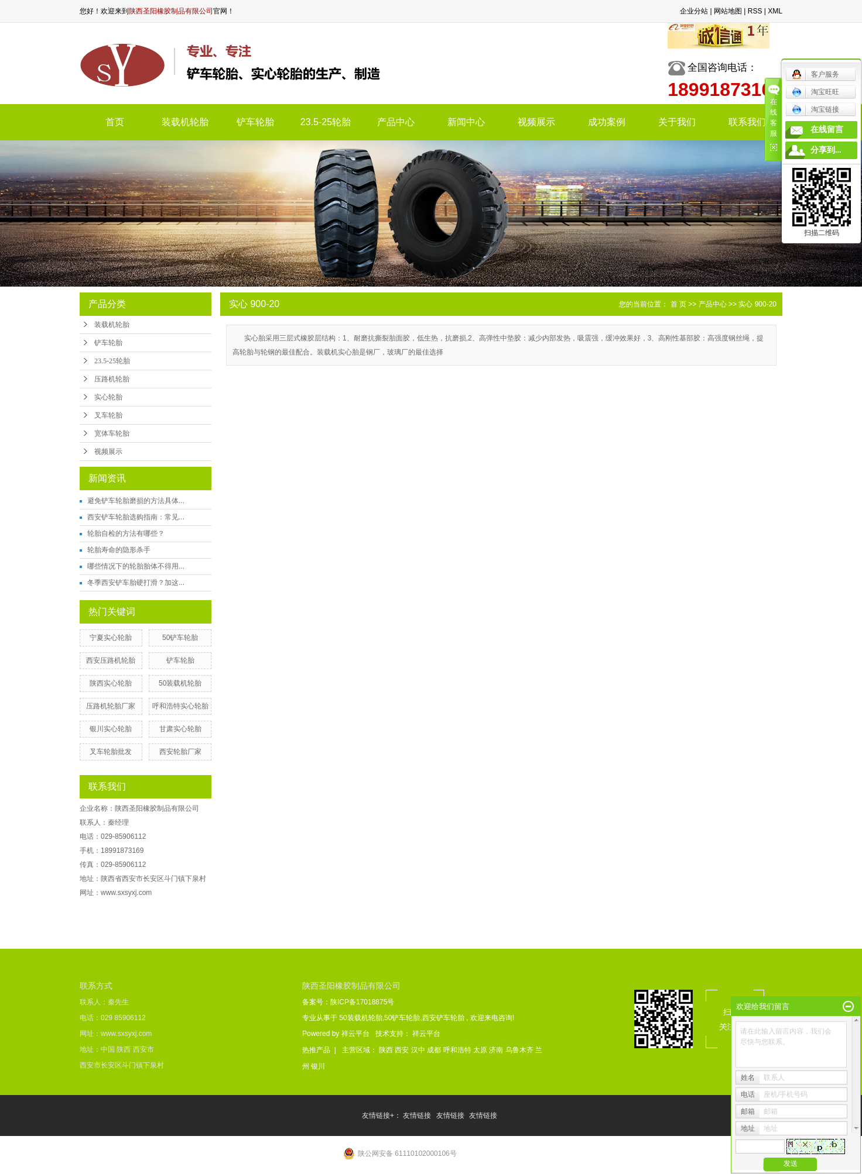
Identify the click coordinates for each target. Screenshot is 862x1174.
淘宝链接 (815, 109)
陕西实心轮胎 (111, 683)
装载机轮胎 (185, 122)
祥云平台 (355, 1034)
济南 (497, 1050)
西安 (403, 1050)
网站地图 (728, 11)
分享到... (826, 150)
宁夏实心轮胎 (111, 638)
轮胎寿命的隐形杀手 (118, 550)
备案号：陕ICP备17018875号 (348, 1002)
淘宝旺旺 (815, 92)
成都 (435, 1050)
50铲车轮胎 (180, 638)
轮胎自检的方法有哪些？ (126, 533)
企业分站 (694, 11)
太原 (481, 1050)
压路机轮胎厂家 (110, 706)
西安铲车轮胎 (443, 1018)
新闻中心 (466, 122)
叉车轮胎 (108, 415)
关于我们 (677, 122)
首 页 (678, 304)
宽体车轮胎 (111, 433)
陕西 (387, 1050)
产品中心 (396, 122)
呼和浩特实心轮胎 (180, 706)
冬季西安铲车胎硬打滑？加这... (135, 583)
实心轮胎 (108, 397)
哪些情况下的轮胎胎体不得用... (135, 566)
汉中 (419, 1050)
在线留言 (826, 129)
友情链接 (418, 1115)
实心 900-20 (757, 304)
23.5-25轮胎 (325, 122)
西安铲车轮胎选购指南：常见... (135, 517)
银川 (318, 1066)
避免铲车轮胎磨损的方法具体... (135, 501)
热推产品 (316, 1050)
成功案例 (606, 122)
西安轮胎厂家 (180, 752)
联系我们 (747, 122)
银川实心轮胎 (111, 729)
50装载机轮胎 (180, 683)
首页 (114, 122)
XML (775, 11)
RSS (755, 11)
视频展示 (536, 122)
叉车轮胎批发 (111, 752)
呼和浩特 (458, 1050)
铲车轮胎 (255, 122)
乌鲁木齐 (520, 1050)
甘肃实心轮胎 (180, 729)
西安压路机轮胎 (110, 660)
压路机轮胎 (111, 379)
